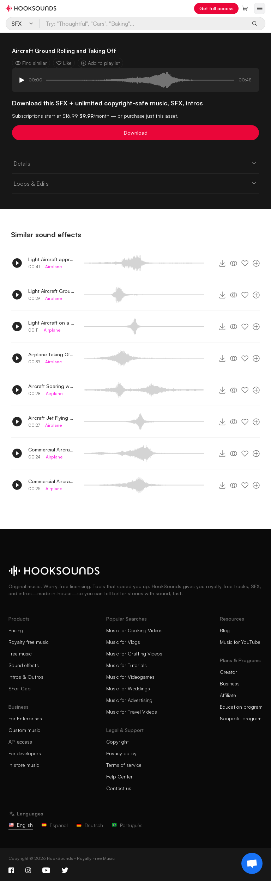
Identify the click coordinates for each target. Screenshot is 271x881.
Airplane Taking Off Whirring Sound (51, 354)
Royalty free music (28, 642)
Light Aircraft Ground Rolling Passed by (51, 291)
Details (135, 163)
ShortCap (19, 688)
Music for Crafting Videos (134, 654)
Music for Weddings (128, 688)
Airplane (53, 266)
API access (20, 742)
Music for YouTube (240, 642)
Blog (225, 630)
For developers (24, 753)
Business (230, 683)
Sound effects (23, 665)
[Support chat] (252, 863)
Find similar (31, 63)
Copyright (117, 742)
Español (54, 825)
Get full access (216, 8)
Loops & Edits (135, 183)
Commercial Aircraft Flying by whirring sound (51, 449)
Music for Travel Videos (131, 712)
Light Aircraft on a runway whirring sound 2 (51, 323)
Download (135, 133)
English (20, 825)
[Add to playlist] (256, 263)
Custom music (24, 730)
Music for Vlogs (123, 642)
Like (64, 63)
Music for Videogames (130, 677)
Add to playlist (100, 63)
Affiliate (228, 695)
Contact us (118, 788)
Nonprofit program (240, 718)
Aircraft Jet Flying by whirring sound (51, 418)
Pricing (15, 630)
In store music (23, 765)
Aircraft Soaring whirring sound (51, 386)
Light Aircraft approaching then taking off (51, 259)
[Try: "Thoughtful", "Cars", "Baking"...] (143, 23)
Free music (20, 654)
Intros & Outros (25, 677)
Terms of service (123, 765)
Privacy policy (121, 753)
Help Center (119, 777)
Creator (228, 672)
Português (127, 825)
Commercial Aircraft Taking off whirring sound (51, 481)
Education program (241, 707)
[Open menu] (259, 8)
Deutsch (89, 825)
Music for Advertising (129, 700)
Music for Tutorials (126, 665)
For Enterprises (25, 718)
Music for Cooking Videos (134, 630)
